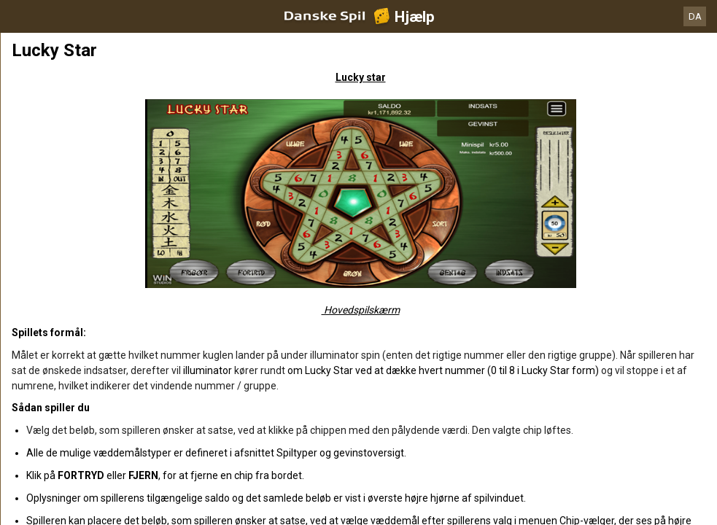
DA (695, 16)
